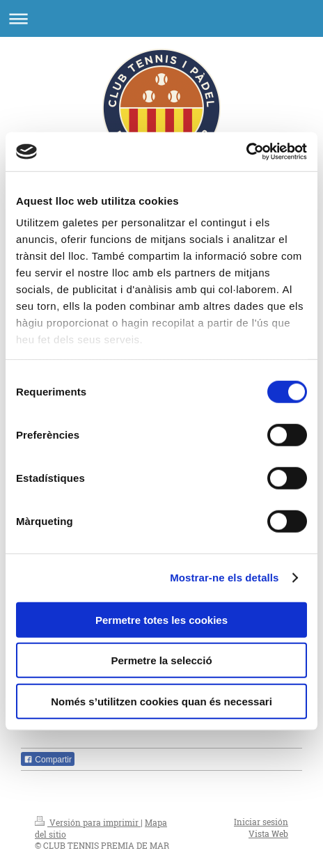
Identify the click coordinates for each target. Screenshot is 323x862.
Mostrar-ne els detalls (224, 577)
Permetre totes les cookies (161, 619)
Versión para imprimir (88, 822)
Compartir (48, 760)
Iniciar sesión (261, 821)
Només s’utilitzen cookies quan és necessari (161, 701)
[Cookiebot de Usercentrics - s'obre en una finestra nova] (246, 152)
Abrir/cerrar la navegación (161, 18)
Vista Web (268, 833)
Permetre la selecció (161, 660)
